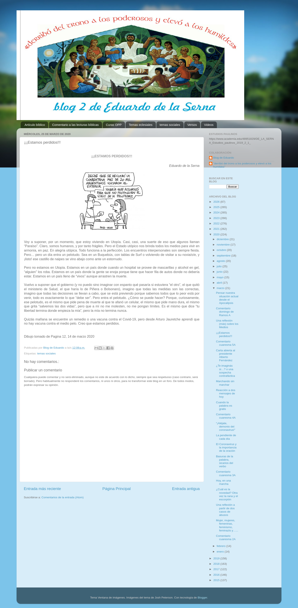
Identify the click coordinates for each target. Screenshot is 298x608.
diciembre (223, 239)
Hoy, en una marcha (223, 482)
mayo (220, 277)
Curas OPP (114, 124)
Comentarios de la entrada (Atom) (63, 497)
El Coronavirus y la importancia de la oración (226, 447)
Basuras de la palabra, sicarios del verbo (224, 461)
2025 (216, 207)
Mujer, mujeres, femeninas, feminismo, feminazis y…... (227, 525)
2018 (216, 563)
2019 (216, 558)
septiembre (224, 255)
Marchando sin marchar (225, 383)
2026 (216, 201)
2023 (216, 218)
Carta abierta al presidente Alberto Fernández (225, 355)
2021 (216, 228)
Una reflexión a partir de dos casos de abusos (225, 509)
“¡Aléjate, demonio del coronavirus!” (225, 426)
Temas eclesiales (140, 124)
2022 (216, 223)
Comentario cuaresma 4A (226, 416)
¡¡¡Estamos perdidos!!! (224, 334)
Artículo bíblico (35, 124)
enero (221, 551)
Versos (192, 124)
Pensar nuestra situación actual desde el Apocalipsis (227, 298)
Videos (209, 124)
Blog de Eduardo (223, 157)
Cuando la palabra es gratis (224, 406)
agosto (221, 260)
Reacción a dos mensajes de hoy (225, 393)
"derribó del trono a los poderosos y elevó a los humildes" (242, 165)
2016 (216, 574)
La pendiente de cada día (226, 437)
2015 (216, 580)
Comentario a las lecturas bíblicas (75, 124)
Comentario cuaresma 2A (226, 537)
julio (219, 266)
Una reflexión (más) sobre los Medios (227, 324)
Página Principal (116, 488)
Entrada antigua (186, 488)
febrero (221, 546)
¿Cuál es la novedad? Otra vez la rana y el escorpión (227, 494)
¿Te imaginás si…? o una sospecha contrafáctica (225, 370)
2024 (216, 212)
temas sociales (170, 124)
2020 (216, 234)
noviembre (224, 244)
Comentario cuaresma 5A (226, 343)
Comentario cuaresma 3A (226, 473)
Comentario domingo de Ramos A (225, 312)
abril (220, 282)
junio (220, 271)
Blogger (202, 597)
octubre (222, 250)
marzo (221, 288)
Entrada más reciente (42, 488)
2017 (216, 569)
